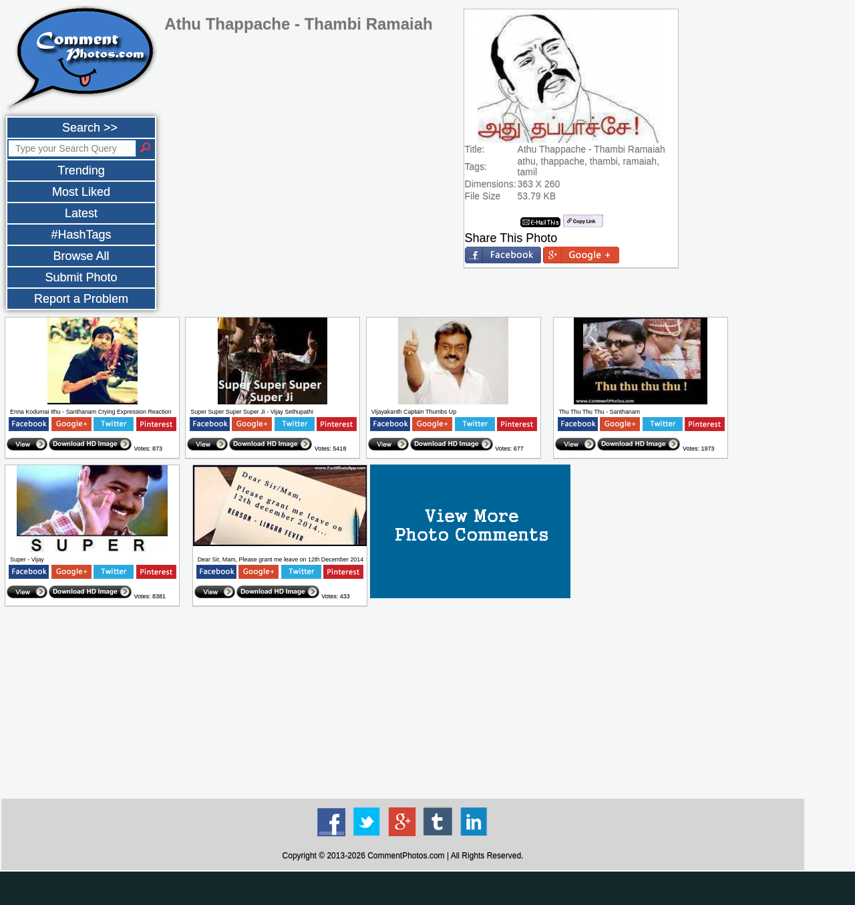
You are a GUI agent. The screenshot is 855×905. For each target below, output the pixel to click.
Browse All (81, 256)
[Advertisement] (403, 703)
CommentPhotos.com (405, 855)
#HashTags (81, 234)
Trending (80, 170)
